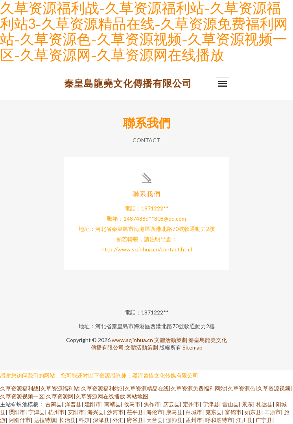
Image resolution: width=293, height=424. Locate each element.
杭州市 (56, 412)
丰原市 (272, 412)
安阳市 (76, 412)
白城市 (194, 412)
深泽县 (101, 420)
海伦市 (154, 412)
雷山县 (230, 404)
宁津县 (211, 404)
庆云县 (171, 404)
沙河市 (115, 412)
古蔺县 (53, 404)
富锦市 (233, 412)
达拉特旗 (45, 420)
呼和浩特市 (219, 420)
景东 (247, 404)
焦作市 (152, 404)
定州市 (191, 404)
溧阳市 (17, 412)
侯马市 (132, 404)
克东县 (213, 412)
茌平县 (135, 412)
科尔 (84, 420)
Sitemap (192, 347)
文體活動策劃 (170, 340)
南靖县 (112, 404)
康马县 (174, 412)
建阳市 (93, 404)
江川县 (244, 420)
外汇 (117, 420)
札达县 (264, 404)
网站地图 (137, 396)
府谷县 (135, 420)
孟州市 (194, 420)
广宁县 (264, 420)
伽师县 (174, 420)
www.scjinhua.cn (132, 340)
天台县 (154, 420)
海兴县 (95, 412)
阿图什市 (20, 420)
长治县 (67, 420)
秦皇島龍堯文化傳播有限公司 (128, 83)
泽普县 (73, 404)
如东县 (253, 412)
